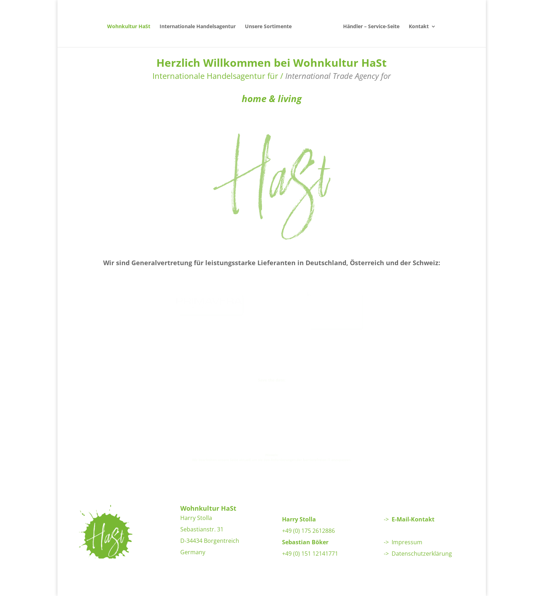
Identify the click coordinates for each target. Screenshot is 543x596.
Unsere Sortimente (271, 23)
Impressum (407, 542)
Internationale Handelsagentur (200, 23)
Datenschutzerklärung (422, 553)
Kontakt (416, 23)
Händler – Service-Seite (368, 23)
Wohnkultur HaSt (131, 23)
